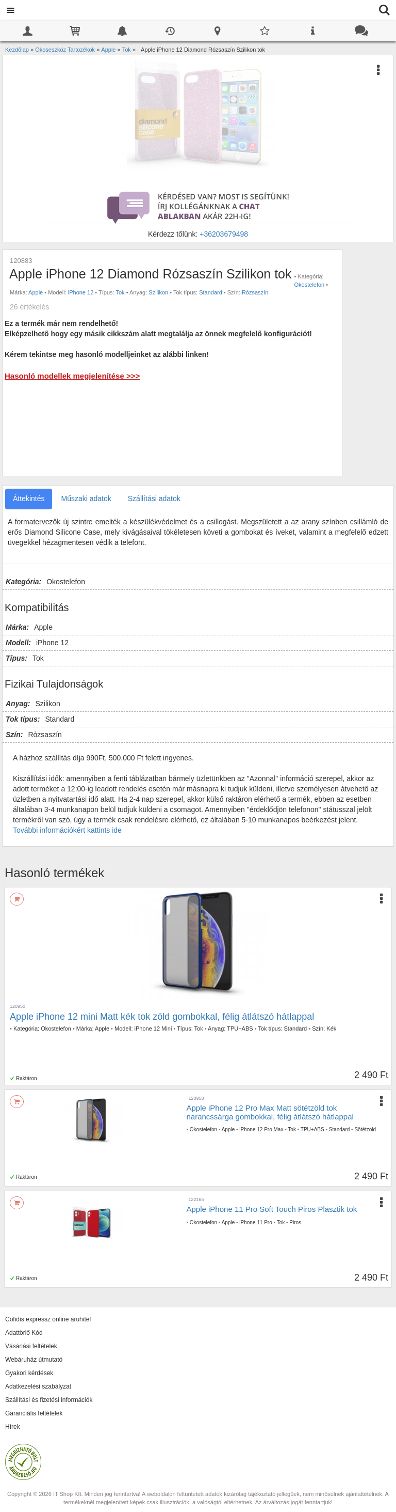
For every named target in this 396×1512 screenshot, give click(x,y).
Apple (35, 292)
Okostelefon (309, 285)
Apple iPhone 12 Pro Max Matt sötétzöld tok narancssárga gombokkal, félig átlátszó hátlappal (270, 1112)
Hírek (12, 1426)
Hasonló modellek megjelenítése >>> (72, 375)
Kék (331, 1028)
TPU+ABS (240, 1028)
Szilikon (158, 292)
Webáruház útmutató (33, 1359)
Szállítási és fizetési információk (48, 1400)
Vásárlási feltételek (31, 1346)
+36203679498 (224, 234)
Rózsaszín (255, 292)
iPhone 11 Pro (255, 1222)
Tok (120, 292)
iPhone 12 (81, 292)
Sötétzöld (365, 1129)
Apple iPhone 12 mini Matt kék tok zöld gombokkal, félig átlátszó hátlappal (162, 1016)
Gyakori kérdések (29, 1373)
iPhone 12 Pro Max (261, 1129)
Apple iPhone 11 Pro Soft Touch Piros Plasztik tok (272, 1209)
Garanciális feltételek (33, 1413)
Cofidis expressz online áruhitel (48, 1319)
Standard (210, 292)
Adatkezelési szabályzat (38, 1386)
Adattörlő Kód (24, 1332)
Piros (295, 1222)
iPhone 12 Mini (153, 1028)
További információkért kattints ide (67, 830)
